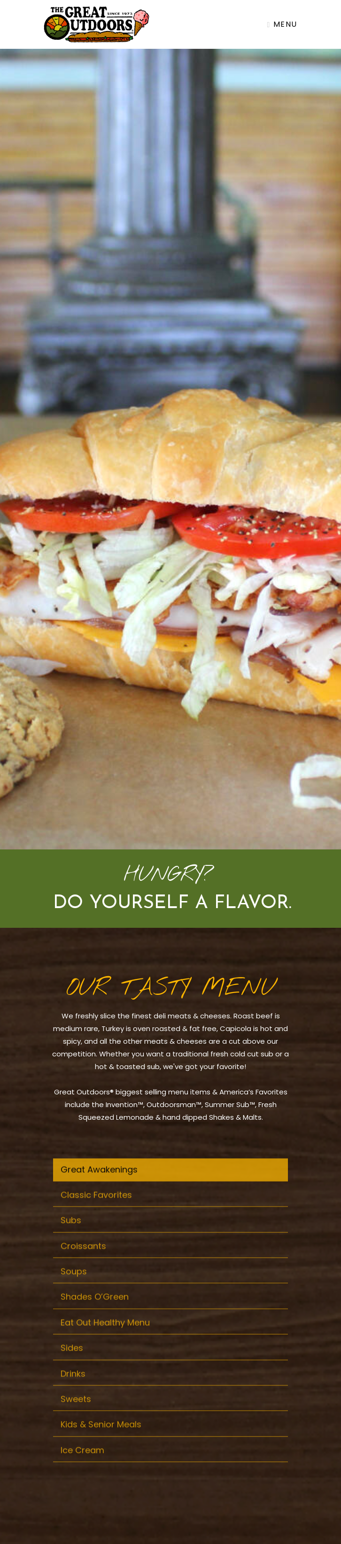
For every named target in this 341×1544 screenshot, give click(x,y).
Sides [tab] (72, 1365)
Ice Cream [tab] (82, 1467)
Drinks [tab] (73, 1391)
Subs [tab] (71, 1238)
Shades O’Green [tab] (95, 1314)
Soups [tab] (74, 1289)
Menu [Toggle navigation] (282, 24)
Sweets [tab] (76, 1416)
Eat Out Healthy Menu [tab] (105, 1340)
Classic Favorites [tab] (96, 1212)
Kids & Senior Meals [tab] (101, 1442)
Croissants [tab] (83, 1263)
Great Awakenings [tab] (99, 1186)
